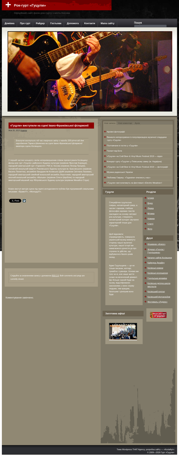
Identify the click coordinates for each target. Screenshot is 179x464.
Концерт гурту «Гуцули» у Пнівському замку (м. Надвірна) (134, 161)
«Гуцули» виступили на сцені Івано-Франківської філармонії (49, 125)
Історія (150, 198)
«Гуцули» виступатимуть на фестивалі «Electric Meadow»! (134, 183)
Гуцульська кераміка (157, 278)
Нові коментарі (125, 123)
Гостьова (55, 23)
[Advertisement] (36, 229)
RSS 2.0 (55, 276)
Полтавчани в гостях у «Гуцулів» (122, 145)
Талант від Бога (114, 151)
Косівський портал (156, 291)
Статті (150, 224)
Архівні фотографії (116, 132)
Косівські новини (155, 268)
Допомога (73, 23)
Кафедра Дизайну (156, 263)
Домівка (9, 23)
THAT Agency (139, 449)
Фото (149, 229)
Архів (137, 123)
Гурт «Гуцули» (167, 452)
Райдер (40, 23)
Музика (150, 213)
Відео (150, 203)
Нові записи (109, 123)
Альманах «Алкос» (156, 244)
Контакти (89, 23)
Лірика (150, 208)
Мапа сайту (107, 23)
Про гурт (25, 23)
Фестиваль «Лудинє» (157, 302)
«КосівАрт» (169, 449)
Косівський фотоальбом (158, 297)
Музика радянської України (120, 172)
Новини (23, 130)
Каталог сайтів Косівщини (159, 258)
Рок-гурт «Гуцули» (30, 5)
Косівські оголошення (157, 273)
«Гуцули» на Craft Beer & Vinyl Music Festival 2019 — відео (134, 156)
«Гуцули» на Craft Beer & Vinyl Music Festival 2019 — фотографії (137, 167)
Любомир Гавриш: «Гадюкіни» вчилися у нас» (128, 177)
